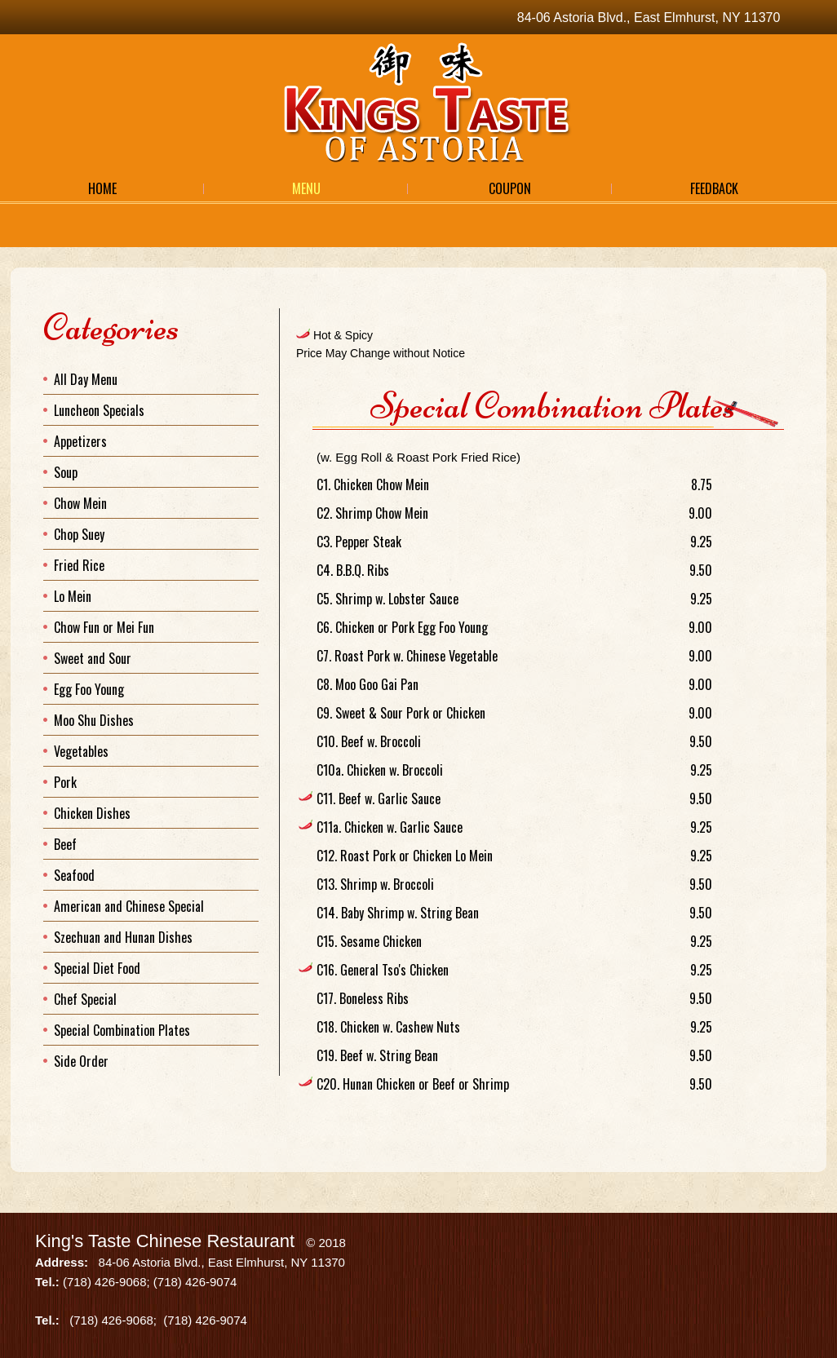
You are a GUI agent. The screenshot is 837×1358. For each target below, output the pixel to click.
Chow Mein (80, 503)
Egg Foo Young (89, 689)
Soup (66, 472)
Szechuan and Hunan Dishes (123, 937)
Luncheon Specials (99, 410)
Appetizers (80, 441)
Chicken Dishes (92, 813)
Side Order (81, 1061)
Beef (65, 844)
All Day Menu (85, 379)
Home (102, 188)
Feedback (714, 188)
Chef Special (85, 999)
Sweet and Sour (92, 658)
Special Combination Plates (122, 1030)
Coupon (510, 188)
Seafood (74, 875)
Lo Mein (72, 596)
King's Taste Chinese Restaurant (164, 1241)
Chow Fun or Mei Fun (104, 627)
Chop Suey (79, 534)
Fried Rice (79, 565)
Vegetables (81, 751)
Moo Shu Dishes (94, 720)
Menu (306, 188)
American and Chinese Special (129, 906)
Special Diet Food (97, 968)
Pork (65, 782)
